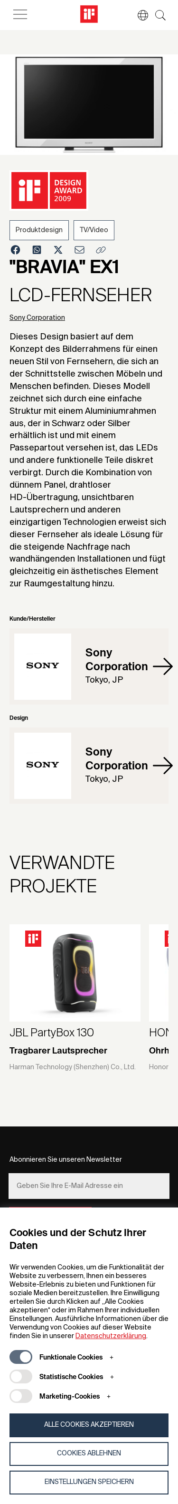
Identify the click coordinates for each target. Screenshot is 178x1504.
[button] (138, 15)
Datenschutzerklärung (110, 1336)
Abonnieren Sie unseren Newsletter (65, 1159)
